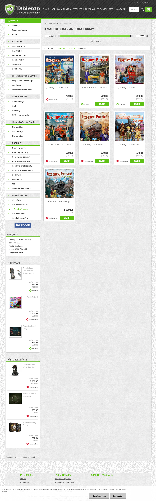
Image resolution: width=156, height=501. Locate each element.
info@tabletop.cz (15, 252)
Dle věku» (16, 200)
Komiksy (16, 110)
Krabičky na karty (20, 152)
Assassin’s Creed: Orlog (29, 327)
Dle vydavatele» (19, 214)
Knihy (14, 106)
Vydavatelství (105, 9)
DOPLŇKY (16, 143)
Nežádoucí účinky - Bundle (30, 423)
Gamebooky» (18, 102)
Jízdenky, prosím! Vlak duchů (59, 87)
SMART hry (17, 64)
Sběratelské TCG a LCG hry (24, 76)
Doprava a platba (61, 9)
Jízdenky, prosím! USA (93, 144)
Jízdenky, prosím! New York (94, 87)
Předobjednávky (19, 30)
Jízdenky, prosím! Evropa (59, 201)
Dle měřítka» (18, 127)
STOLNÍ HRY (18, 41)
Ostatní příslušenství (21, 188)
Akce (14, 34)
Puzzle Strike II (32, 297)
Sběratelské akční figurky (23, 122)
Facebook (24, 483)
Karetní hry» (17, 51)
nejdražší (72, 48)
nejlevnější (62, 48)
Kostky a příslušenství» (23, 166)
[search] (142, 10)
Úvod (45, 23)
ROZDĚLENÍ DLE (20, 195)
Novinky (16, 25)
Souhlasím (117, 495)
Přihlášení (131, 2)
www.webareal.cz (30, 457)
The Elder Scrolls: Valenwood (29, 394)
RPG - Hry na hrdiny (21, 115)
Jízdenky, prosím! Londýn (59, 144)
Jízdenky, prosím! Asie (128, 87)
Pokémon (16, 85)
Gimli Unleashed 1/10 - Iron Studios (30, 365)
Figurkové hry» (19, 55)
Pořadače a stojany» (21, 157)
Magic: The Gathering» (22, 81)
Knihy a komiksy (19, 97)
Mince (15, 184)
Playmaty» (17, 179)
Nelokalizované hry (21, 218)
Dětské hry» (17, 69)
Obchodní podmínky (64, 483)
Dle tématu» (17, 136)
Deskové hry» (18, 46)
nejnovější (82, 48)
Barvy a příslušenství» (22, 170)
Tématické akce (54, 23)
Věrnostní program (84, 9)
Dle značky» (17, 131)
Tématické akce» (20, 209)
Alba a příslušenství (21, 161)
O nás (46, 9)
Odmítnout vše (99, 495)
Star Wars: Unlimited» (22, 90)
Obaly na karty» (19, 148)
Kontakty (121, 9)
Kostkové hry (18, 60)
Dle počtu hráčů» (20, 205)
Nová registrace (143, 2)
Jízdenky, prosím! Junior (129, 144)
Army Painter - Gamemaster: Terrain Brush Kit (29, 270)
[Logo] (22, 9)
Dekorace (16, 175)
